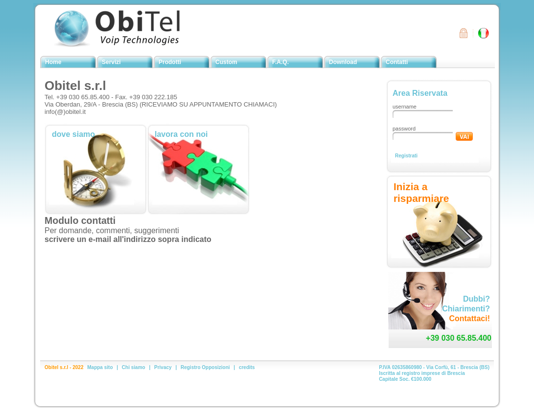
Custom (226, 62)
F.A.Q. (280, 62)
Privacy (163, 367)
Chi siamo (133, 367)
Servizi (111, 62)
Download (343, 62)
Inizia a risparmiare (421, 192)
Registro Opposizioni (205, 367)
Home (53, 62)
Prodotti (170, 62)
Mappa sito (100, 367)
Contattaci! (469, 318)
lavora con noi (181, 134)
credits (247, 367)
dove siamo (73, 134)
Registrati (406, 155)
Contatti (397, 62)
